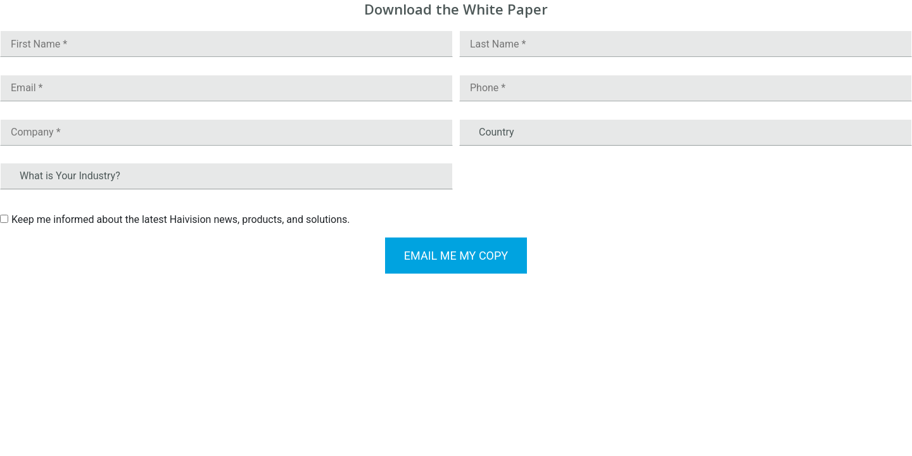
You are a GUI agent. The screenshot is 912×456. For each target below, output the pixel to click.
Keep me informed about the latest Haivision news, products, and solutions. (180, 219)
